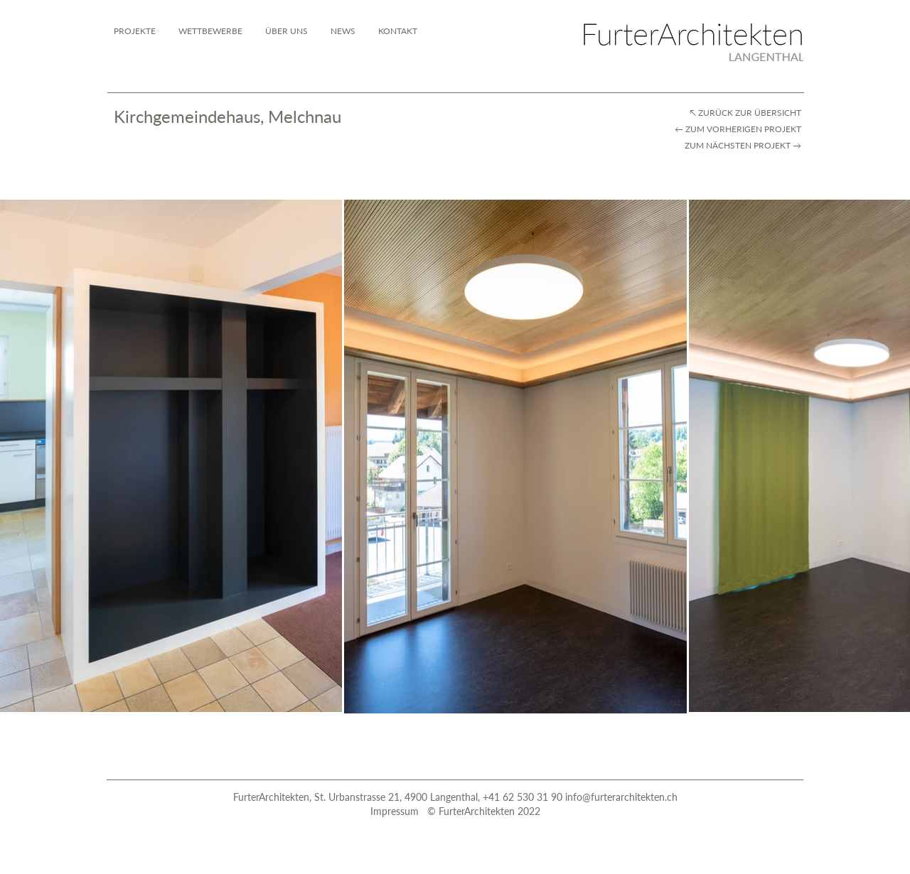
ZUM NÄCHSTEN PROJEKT (738, 145)
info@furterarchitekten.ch (621, 797)
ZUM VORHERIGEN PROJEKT (744, 129)
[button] (397, 31)
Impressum (396, 811)
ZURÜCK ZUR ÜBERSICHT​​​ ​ (750, 112)
